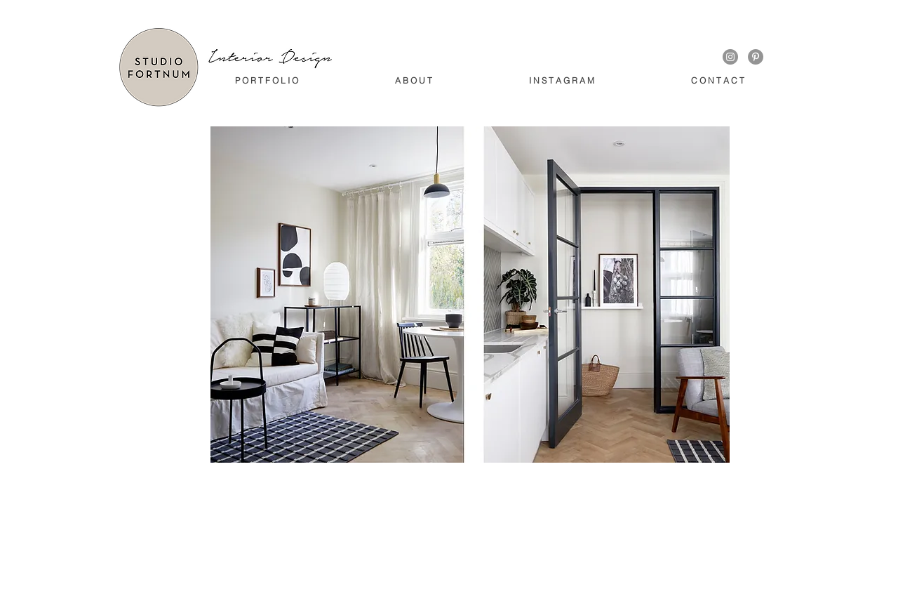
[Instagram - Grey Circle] (730, 57)
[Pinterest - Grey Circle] (755, 57)
